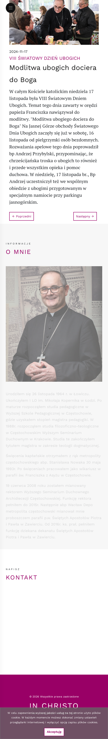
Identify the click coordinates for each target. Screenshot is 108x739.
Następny (85, 216)
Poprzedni (21, 216)
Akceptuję (54, 732)
